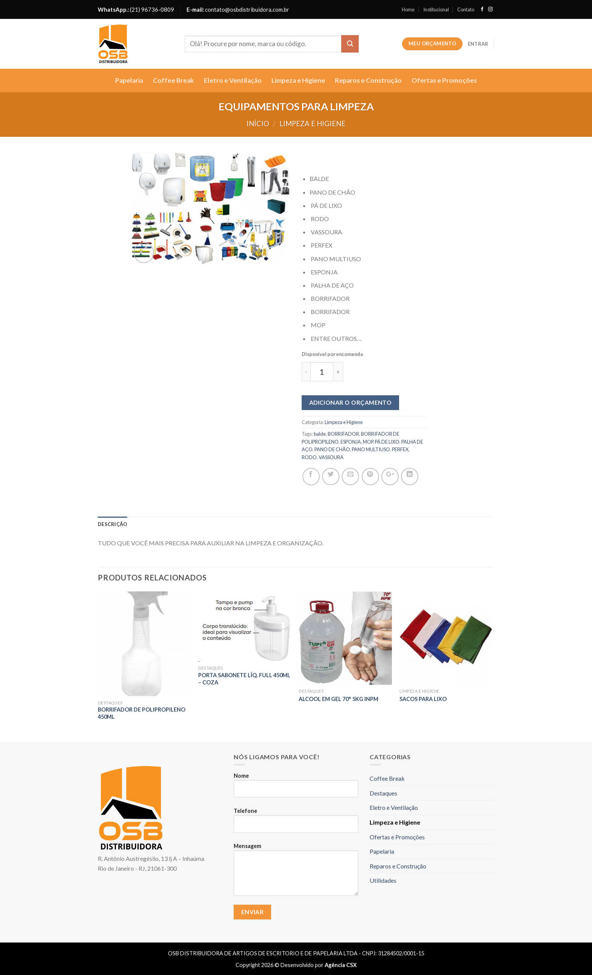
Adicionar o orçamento (350, 402)
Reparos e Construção (368, 80)
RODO (309, 457)
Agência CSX (341, 965)
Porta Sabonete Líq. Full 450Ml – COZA (244, 679)
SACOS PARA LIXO (423, 699)
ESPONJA (351, 442)
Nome (296, 788)
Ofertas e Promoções (444, 80)
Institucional (436, 9)
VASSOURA (331, 457)
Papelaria (129, 80)
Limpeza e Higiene (298, 80)
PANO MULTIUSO (371, 449)
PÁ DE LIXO (387, 442)
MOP (368, 442)
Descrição (112, 524)
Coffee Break (173, 80)
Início (258, 123)
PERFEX (400, 449)
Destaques (383, 793)
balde (320, 434)
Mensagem (296, 872)
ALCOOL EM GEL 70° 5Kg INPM (338, 699)
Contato (465, 9)
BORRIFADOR (343, 434)
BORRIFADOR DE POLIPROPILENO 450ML (141, 713)
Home (408, 9)
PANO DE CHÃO (332, 449)
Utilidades (383, 880)
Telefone (296, 823)
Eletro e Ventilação (233, 80)
